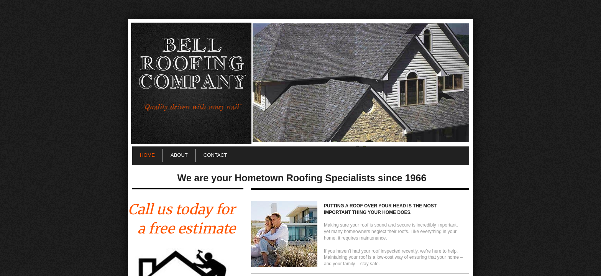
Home (147, 155)
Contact (215, 155)
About (179, 155)
